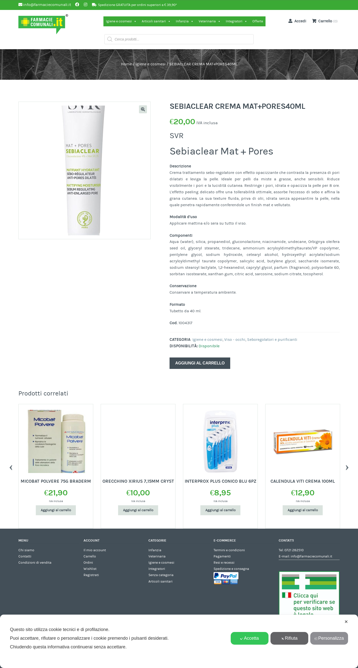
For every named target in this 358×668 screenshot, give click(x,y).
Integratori (236, 21)
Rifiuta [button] (289, 638)
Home (126, 64)
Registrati (91, 575)
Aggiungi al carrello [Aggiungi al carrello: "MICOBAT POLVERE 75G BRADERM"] (56, 510)
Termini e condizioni (229, 550)
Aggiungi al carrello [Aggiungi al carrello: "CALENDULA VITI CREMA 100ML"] (303, 510)
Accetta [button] (249, 638)
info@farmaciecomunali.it (311, 556)
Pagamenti (222, 556)
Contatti (24, 556)
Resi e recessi (224, 563)
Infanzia (185, 21)
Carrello (90, 556)
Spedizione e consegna (231, 569)
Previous (11, 466)
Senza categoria (161, 575)
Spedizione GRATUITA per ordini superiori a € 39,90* (137, 5)
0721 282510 (294, 550)
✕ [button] (346, 621)
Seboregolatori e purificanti (272, 339)
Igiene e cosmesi (121, 21)
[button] (143, 109)
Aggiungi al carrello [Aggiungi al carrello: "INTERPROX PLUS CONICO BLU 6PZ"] (220, 510)
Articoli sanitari (156, 21)
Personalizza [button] (329, 638)
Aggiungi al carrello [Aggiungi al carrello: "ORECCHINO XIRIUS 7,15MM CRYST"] (138, 510)
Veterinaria (210, 21)
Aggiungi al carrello (200, 363)
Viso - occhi (234, 339)
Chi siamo (26, 550)
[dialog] (179, 641)
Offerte (257, 21)
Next (347, 466)
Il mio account (95, 550)
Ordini (88, 563)
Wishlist (90, 569)
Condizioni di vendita (34, 563)
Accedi (296, 21)
